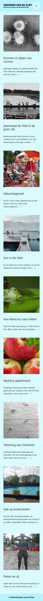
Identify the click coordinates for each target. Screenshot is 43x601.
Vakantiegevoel (13, 193)
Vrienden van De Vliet (17, 4)
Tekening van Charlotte (19, 445)
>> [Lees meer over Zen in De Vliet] (35, 267)
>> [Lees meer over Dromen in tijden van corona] (20, 74)
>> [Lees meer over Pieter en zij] (35, 586)
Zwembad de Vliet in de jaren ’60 (19, 127)
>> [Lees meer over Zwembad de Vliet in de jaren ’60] (34, 142)
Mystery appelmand (16, 381)
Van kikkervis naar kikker (20, 319)
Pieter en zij (11, 576)
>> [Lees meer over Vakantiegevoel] (21, 206)
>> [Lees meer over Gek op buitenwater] (4, 525)
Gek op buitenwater (16, 509)
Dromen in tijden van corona (17, 59)
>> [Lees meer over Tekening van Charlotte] (30, 458)
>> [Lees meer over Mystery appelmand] (31, 393)
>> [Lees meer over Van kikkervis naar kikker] (38, 329)
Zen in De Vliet (13, 258)
